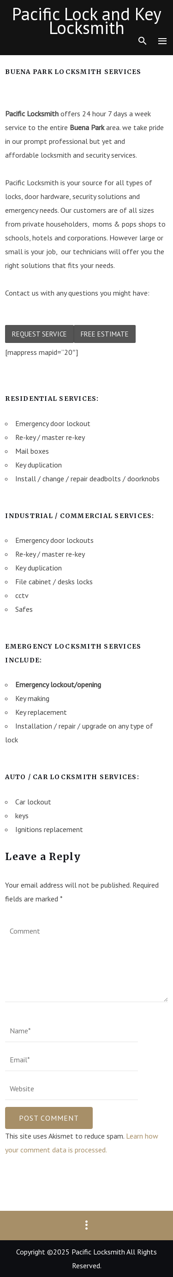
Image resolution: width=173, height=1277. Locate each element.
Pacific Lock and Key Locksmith (86, 20)
